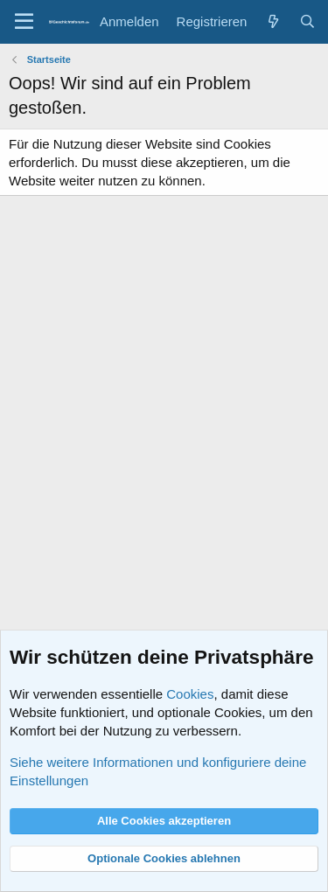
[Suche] (307, 21)
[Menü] (24, 22)
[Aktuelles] (272, 21)
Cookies (189, 693)
